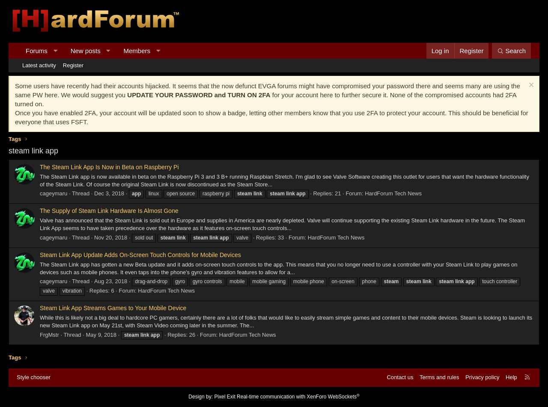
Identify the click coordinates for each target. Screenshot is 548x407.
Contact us (400, 377)
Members (137, 50)
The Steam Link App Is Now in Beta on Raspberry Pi (109, 167)
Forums (37, 50)
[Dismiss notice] (530, 85)
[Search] (511, 51)
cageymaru (53, 193)
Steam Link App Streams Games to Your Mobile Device (113, 308)
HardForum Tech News (393, 193)
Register (73, 65)
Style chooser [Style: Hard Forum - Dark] (34, 377)
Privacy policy (482, 377)
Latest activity (39, 65)
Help (511, 377)
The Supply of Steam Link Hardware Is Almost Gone (109, 210)
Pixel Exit (224, 397)
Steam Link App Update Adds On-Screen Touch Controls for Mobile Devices (140, 254)
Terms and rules (439, 377)
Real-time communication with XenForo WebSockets (298, 397)
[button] (55, 51)
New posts (86, 50)
